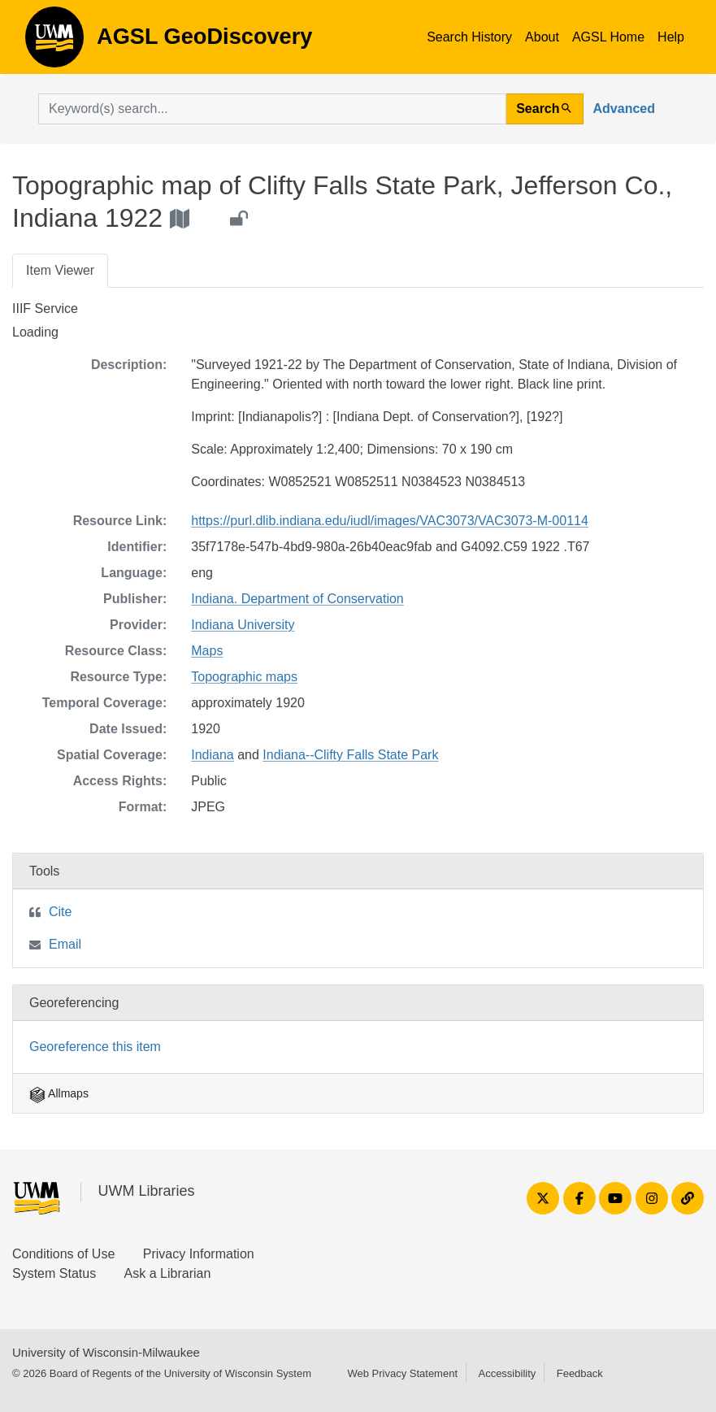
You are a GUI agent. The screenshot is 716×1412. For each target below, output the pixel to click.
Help (670, 37)
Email (65, 944)
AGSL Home (608, 37)
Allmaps (59, 1093)
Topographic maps (244, 677)
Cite (60, 912)
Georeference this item (95, 1047)
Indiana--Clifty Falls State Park (350, 755)
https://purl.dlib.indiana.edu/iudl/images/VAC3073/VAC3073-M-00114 (389, 521)
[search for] (272, 108)
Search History (469, 37)
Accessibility (507, 1373)
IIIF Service (45, 308)
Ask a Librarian (167, 1273)
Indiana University (242, 625)
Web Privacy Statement (402, 1373)
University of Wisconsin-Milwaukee (106, 1352)
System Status (54, 1273)
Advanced (624, 108)
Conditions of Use (63, 1254)
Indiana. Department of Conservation (297, 599)
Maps (207, 651)
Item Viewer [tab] (60, 270)
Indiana (212, 755)
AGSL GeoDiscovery (54, 42)
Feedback (580, 1373)
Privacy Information (198, 1254)
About (542, 37)
